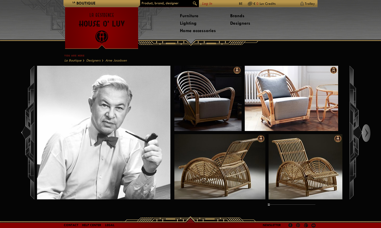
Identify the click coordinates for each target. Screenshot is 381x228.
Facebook (290, 225)
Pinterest (298, 225)
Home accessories (198, 30)
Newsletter (272, 225)
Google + (306, 225)
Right (371, 133)
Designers (240, 23)
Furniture (189, 15)
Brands (237, 15)
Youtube (313, 225)
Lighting (188, 23)
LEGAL (110, 225)
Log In (207, 3)
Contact (71, 225)
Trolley (310, 4)
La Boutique (72, 60)
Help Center (91, 225)
